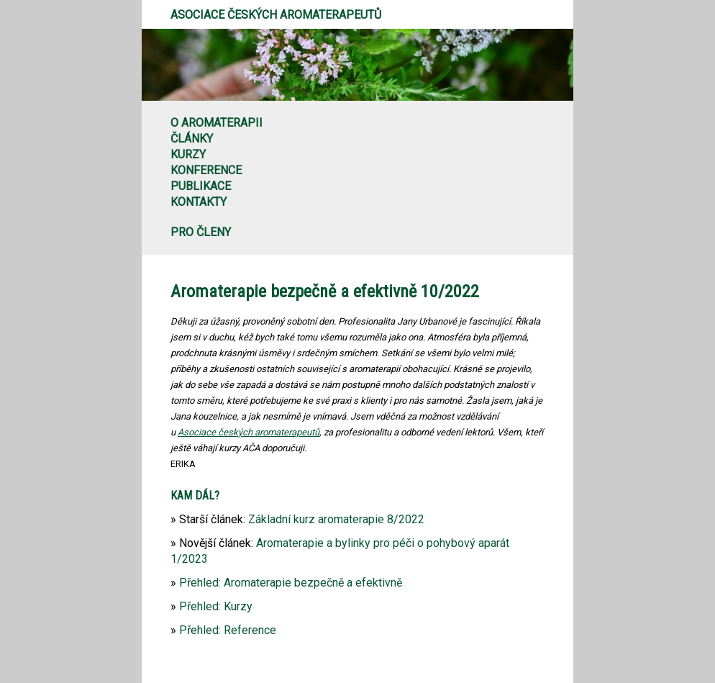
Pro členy (200, 232)
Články (191, 138)
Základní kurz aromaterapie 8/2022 (336, 519)
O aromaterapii (216, 123)
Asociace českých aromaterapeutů (275, 15)
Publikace (200, 186)
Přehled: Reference (227, 630)
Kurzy (188, 154)
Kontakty (198, 202)
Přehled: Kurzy (215, 606)
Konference (206, 170)
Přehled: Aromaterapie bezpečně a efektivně (290, 582)
